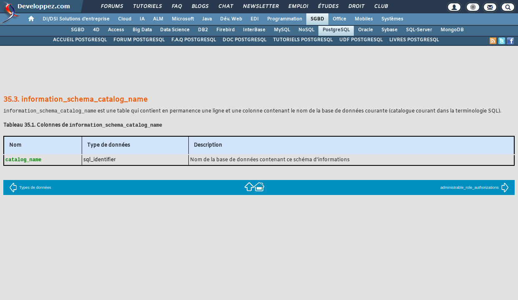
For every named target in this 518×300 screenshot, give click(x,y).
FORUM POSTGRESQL (139, 40)
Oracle (365, 30)
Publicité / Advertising (320, 263)
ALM (158, 19)
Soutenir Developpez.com (191, 263)
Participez (239, 263)
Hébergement (273, 263)
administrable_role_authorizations (474, 189)
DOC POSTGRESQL (244, 40)
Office (339, 19)
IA (142, 19)
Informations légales (375, 263)
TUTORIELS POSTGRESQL (303, 40)
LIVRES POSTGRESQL (414, 40)
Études (328, 6)
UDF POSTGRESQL (361, 40)
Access (116, 30)
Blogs (199, 6)
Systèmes (392, 19)
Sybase (389, 30)
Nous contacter (138, 263)
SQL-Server (419, 30)
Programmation (284, 19)
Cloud (124, 19)
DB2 (203, 30)
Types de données (30, 189)
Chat (225, 6)
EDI (254, 19)
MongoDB (452, 30)
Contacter (213, 252)
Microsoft (183, 19)
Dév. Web (231, 19)
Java (207, 19)
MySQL (282, 30)
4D (96, 30)
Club (380, 6)
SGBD (317, 19)
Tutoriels (147, 6)
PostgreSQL (336, 30)
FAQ (176, 6)
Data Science (175, 30)
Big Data (142, 30)
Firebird (225, 30)
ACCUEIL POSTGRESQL (80, 40)
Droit (356, 6)
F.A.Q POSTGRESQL (193, 40)
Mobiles (364, 19)
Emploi (297, 6)
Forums (111, 6)
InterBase (254, 30)
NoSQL (306, 30)
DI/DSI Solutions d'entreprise (76, 19)
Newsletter (260, 6)
